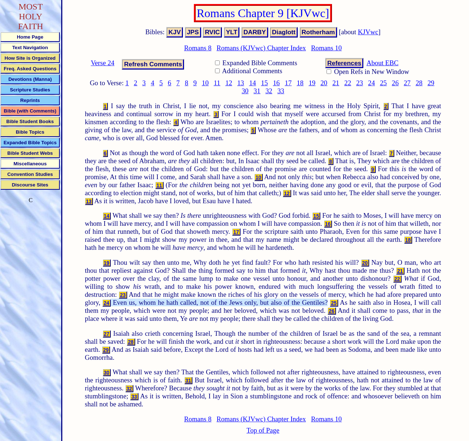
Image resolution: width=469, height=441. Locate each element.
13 (240, 83)
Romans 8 (197, 48)
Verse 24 (102, 63)
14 (252, 83)
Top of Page (263, 430)
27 (407, 83)
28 (419, 83)
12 (228, 83)
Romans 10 (326, 48)
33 (280, 91)
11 (217, 83)
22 (347, 83)
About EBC (383, 63)
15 (264, 83)
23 (359, 83)
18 (300, 83)
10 (205, 83)
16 (276, 83)
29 (430, 83)
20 (324, 83)
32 (268, 91)
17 (288, 83)
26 (395, 83)
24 (371, 83)
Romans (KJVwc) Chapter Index (261, 48)
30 (245, 91)
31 (257, 91)
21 (335, 83)
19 (312, 83)
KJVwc (368, 32)
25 (383, 83)
